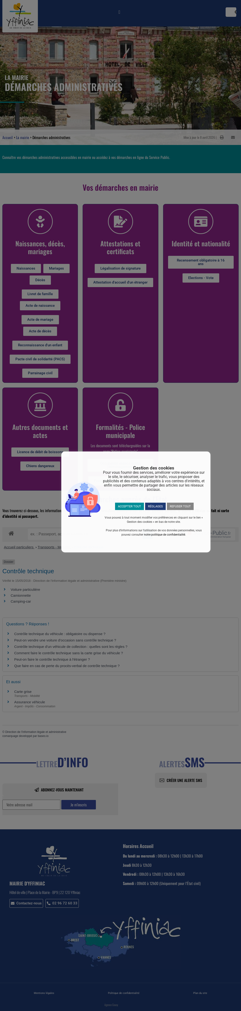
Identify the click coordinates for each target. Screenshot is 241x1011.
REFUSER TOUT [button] (180, 506)
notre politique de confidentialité (164, 534)
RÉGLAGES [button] (155, 506)
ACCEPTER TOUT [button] (129, 506)
